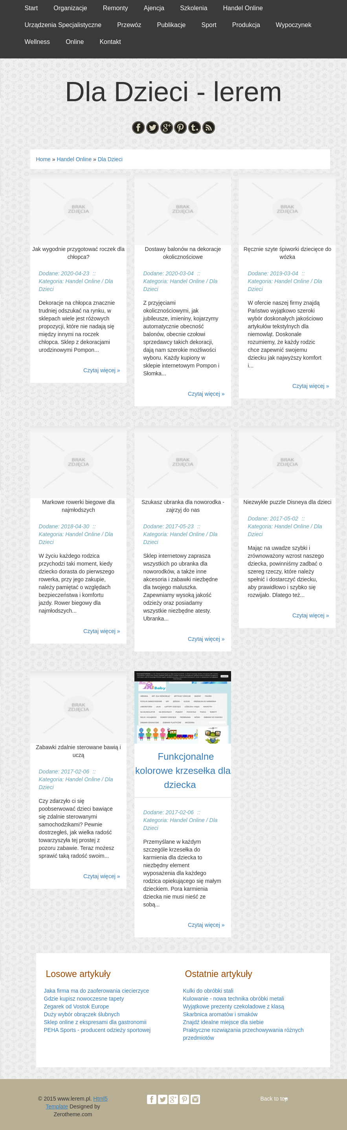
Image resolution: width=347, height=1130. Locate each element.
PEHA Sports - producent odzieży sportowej (97, 1030)
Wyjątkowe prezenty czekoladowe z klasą (233, 1006)
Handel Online (74, 159)
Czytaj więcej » (101, 370)
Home (43, 159)
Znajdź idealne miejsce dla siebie (223, 1022)
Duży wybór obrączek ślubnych (82, 1014)
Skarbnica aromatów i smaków (220, 1014)
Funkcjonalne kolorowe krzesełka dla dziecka (183, 770)
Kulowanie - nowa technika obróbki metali (234, 998)
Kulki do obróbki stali (208, 991)
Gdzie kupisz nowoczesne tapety (84, 998)
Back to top (274, 1098)
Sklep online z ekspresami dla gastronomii (95, 1022)
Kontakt (110, 41)
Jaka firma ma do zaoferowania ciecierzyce (96, 991)
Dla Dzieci (110, 159)
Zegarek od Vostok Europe (76, 1006)
